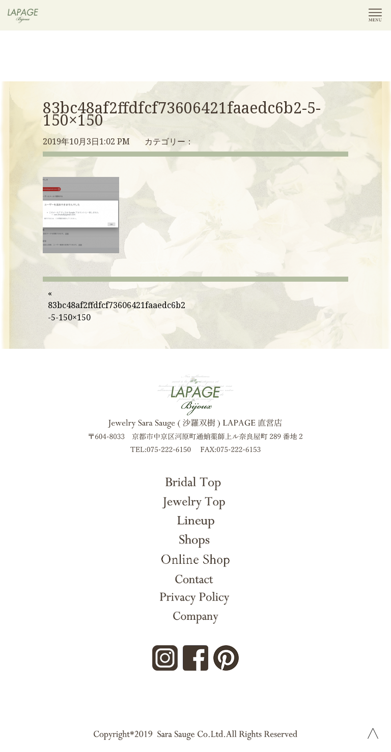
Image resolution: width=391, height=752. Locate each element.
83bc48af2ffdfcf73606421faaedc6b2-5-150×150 (182, 113)
